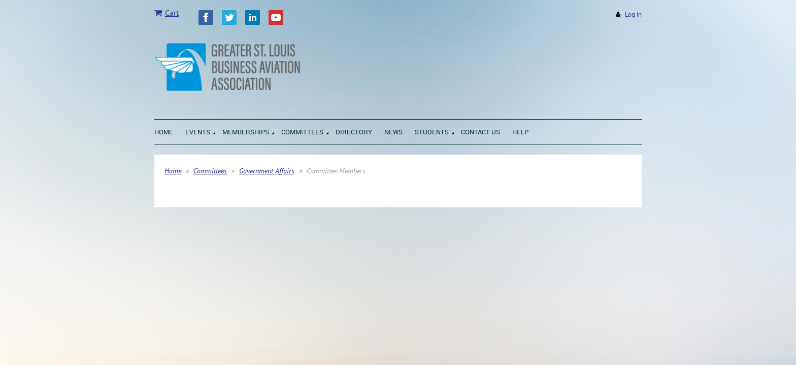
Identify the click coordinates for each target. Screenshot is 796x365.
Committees (210, 170)
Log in (633, 14)
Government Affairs (266, 170)
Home (172, 170)
